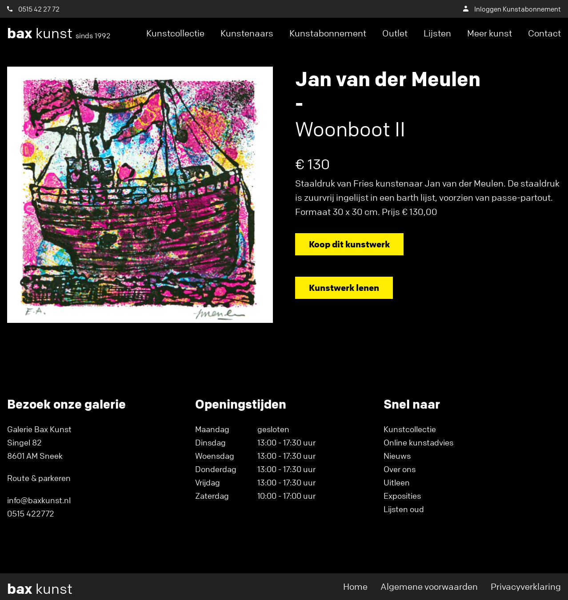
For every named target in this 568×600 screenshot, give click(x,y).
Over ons (400, 469)
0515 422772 (30, 513)
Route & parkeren (39, 478)
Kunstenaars (246, 33)
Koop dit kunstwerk (349, 244)
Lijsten (437, 33)
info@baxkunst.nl (39, 500)
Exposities (402, 496)
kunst (59, 33)
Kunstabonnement (327, 33)
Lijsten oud (404, 509)
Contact (544, 33)
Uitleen (397, 482)
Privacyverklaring (526, 586)
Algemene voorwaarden (429, 586)
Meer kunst (489, 33)
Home (355, 586)
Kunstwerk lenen (344, 287)
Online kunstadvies (418, 442)
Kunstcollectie (175, 33)
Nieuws (397, 456)
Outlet (395, 33)
